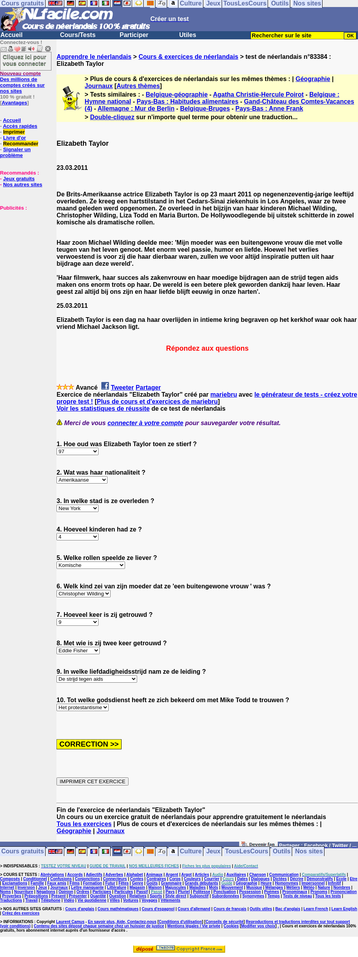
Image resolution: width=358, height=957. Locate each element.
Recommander (20, 144)
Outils (281, 851)
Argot (186, 874)
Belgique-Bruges (205, 108)
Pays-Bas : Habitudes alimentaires (187, 101)
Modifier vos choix (258, 926)
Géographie (313, 79)
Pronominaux (294, 892)
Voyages (149, 900)
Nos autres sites (22, 184)
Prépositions (36, 896)
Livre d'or (14, 138)
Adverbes (114, 874)
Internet (7, 887)
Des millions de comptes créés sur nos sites (22, 82)
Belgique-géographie (177, 94)
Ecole (341, 879)
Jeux (213, 851)
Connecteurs (115, 879)
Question (117, 896)
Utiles (187, 35)
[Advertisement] (23, 250)
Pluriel (184, 892)
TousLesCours (246, 851)
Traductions (11, 900)
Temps (274, 896)
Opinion (65, 892)
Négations (45, 892)
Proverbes (11, 896)
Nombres (341, 887)
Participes (101, 892)
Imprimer (14, 132)
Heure (266, 883)
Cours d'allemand (194, 909)
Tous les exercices (83, 824)
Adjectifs (94, 874)
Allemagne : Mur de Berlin (136, 108)
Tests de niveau (297, 896)
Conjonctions (87, 879)
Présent (58, 896)
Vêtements (170, 900)
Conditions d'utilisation (180, 922)
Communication (284, 874)
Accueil (11, 35)
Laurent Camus (70, 922)
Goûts (152, 883)
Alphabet (134, 874)
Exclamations (14, 883)
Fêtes (123, 883)
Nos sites (309, 851)
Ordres (82, 892)
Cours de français (229, 909)
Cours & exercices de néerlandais (188, 56)
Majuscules (175, 887)
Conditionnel (35, 879)
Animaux (154, 874)
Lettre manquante (87, 887)
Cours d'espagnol (158, 909)
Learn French (315, 909)
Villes (115, 900)
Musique (254, 887)
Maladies (197, 887)
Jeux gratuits (19, 179)
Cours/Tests (77, 35)
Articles (202, 874)
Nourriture (23, 892)
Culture (191, 851)
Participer (134, 35)
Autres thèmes (138, 86)
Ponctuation (224, 892)
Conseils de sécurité (224, 922)
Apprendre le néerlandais (93, 56)
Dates (242, 879)
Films (75, 883)
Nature (324, 887)
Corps (175, 879)
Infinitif (334, 883)
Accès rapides (20, 126)
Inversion (26, 887)
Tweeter (122, 387)
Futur (110, 883)
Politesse (201, 892)
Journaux (99, 86)
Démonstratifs (320, 879)
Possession (250, 892)
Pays (170, 892)
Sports (156, 896)
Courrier (211, 879)
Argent (172, 874)
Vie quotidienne (92, 900)
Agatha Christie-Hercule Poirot (258, 94)
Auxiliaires (236, 874)
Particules (124, 892)
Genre (137, 883)
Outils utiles (261, 909)
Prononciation (344, 892)
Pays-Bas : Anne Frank (269, 108)
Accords (75, 874)
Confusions (61, 879)
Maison (155, 887)
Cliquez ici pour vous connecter (24, 60)
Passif (142, 892)
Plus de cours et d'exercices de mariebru (157, 401)
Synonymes (253, 896)
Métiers (293, 887)
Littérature (116, 887)
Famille (37, 883)
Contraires (156, 879)
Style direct (175, 896)
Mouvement (232, 887)
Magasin (137, 887)
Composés (10, 879)
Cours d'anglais (80, 909)
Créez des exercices (21, 913)
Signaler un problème (15, 152)
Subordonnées (225, 896)
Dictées (280, 879)
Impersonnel (313, 883)
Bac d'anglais (287, 909)
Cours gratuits (22, 851)
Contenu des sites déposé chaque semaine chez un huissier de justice (99, 926)
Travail (31, 900)
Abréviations (52, 874)
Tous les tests (328, 896)
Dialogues (260, 879)
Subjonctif (199, 896)
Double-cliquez (112, 117)
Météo (308, 887)
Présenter (78, 896)
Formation (92, 883)
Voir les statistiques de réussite (103, 408)
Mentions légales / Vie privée (194, 926)
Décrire (296, 879)
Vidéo (68, 900)
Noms (5, 892)
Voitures (130, 900)
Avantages (14, 103)
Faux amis (56, 883)
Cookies (231, 926)
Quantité (98, 896)
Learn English (344, 909)
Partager (148, 387)
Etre (353, 879)
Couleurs (192, 879)
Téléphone (50, 900)
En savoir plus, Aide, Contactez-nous (122, 922)
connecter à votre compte (145, 423)
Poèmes (271, 892)
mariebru (223, 394)
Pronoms (318, 892)
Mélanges (274, 887)
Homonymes (286, 883)
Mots (213, 887)
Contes (136, 879)
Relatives (137, 896)
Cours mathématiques (118, 909)
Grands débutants (201, 883)
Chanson (257, 874)
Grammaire (171, 883)
